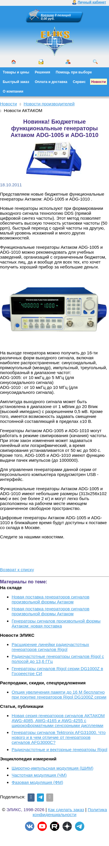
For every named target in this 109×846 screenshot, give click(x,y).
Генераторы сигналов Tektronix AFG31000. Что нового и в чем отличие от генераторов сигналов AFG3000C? (59, 737)
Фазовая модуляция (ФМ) (37, 782)
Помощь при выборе (74, 72)
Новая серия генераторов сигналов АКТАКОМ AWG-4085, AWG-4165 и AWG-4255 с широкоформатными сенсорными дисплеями (58, 720)
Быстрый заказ (16, 82)
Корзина (47, 15)
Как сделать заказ (66, 809)
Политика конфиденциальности (70, 812)
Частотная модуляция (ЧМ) (39, 775)
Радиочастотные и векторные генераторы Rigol (59, 749)
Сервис (79, 82)
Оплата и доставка (51, 82)
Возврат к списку (17, 569)
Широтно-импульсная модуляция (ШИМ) (52, 768)
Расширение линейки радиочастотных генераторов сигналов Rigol (50, 647)
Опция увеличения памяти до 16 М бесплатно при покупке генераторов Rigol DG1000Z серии (59, 694)
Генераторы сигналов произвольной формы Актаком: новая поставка (56, 623)
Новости (98, 82)
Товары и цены (16, 72)
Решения (42, 72)
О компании (13, 91)
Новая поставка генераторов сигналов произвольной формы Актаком (51, 599)
